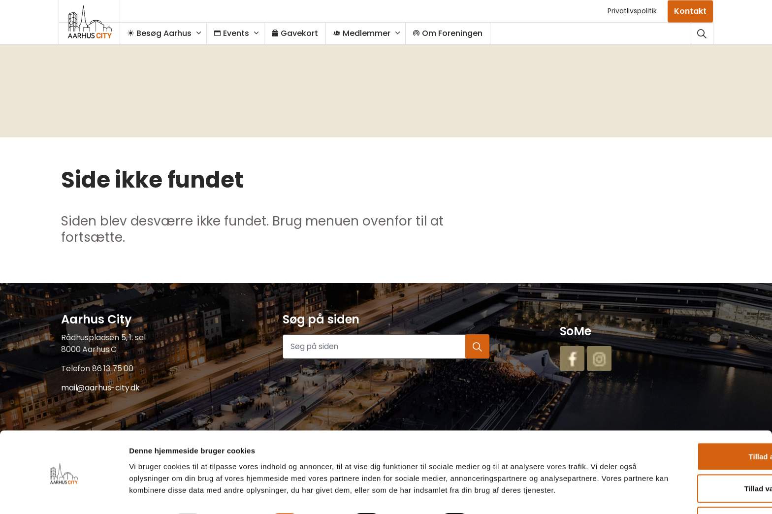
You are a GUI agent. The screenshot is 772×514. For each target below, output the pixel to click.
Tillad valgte (690, 450)
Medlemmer (366, 33)
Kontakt (690, 11)
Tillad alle (690, 417)
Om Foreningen (452, 33)
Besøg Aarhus (164, 33)
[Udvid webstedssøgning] (702, 33)
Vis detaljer (507, 494)
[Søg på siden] (386, 346)
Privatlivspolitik (632, 11)
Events (236, 33)
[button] (477, 346)
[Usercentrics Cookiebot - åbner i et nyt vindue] (64, 494)
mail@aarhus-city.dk (100, 387)
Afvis (690, 482)
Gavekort (300, 33)
